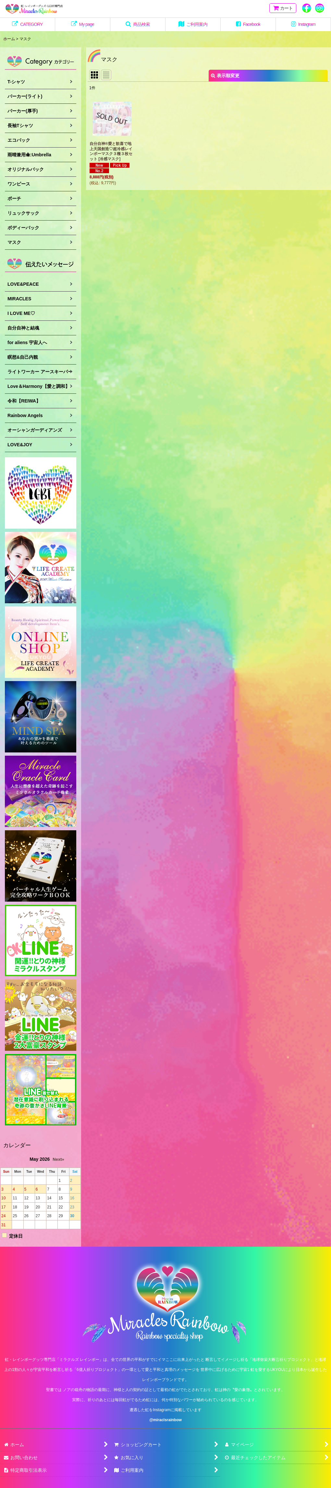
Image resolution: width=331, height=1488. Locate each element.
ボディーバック (23, 227)
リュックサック (23, 213)
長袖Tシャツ (20, 125)
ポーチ (14, 198)
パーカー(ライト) (24, 96)
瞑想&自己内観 (22, 357)
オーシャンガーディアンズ (34, 430)
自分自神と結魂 (23, 327)
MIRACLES (19, 298)
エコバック (18, 140)
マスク (14, 242)
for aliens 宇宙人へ (27, 342)
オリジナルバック (25, 169)
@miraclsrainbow (165, 1420)
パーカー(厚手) (22, 111)
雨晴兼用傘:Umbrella (29, 154)
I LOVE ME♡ (21, 313)
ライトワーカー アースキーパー (39, 371)
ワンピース (18, 183)
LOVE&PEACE (23, 284)
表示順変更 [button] (225, 75)
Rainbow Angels (25, 415)
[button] (138, 24)
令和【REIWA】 (24, 400)
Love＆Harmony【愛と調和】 (38, 386)
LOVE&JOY (19, 444)
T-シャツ (16, 81)
